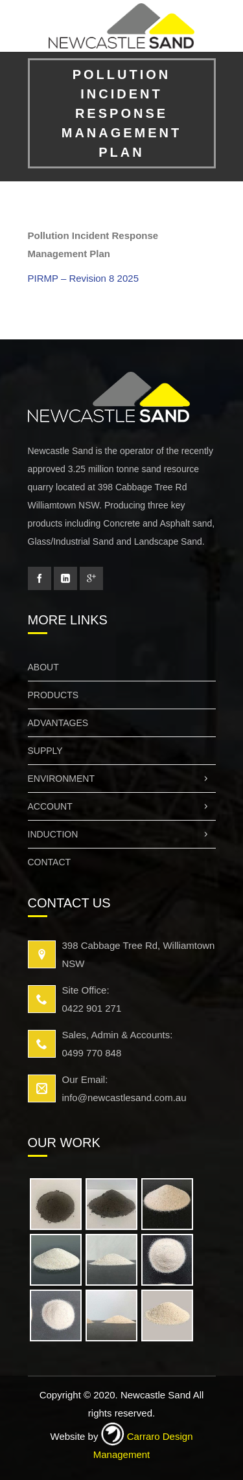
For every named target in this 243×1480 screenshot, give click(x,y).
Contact (49, 862)
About (43, 667)
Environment (122, 778)
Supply (45, 751)
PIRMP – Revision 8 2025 (83, 278)
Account (122, 806)
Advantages (58, 723)
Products (53, 695)
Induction (122, 834)
